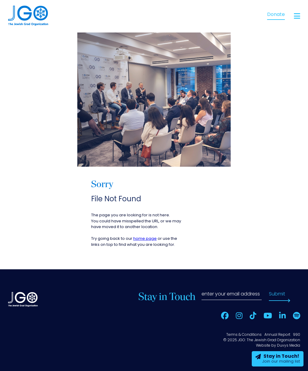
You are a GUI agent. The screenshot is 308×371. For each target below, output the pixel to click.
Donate (276, 14)
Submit (277, 294)
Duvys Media (288, 346)
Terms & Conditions (244, 335)
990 (296, 335)
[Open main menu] (297, 16)
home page (145, 239)
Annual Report (277, 335)
